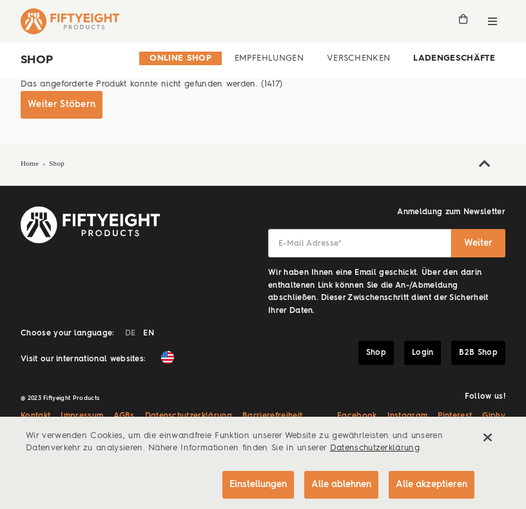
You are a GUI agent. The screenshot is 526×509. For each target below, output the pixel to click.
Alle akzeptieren (431, 484)
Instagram (407, 416)
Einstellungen (258, 484)
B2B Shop (478, 353)
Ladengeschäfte (454, 58)
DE (130, 333)
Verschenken (359, 58)
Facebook (357, 416)
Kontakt (35, 416)
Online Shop (180, 58)
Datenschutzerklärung (189, 416)
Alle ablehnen (341, 484)
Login (423, 353)
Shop (56, 163)
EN (148, 333)
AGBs (123, 416)
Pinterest (455, 416)
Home (31, 163)
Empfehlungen (269, 58)
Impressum (82, 416)
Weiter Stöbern (61, 104)
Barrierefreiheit (272, 416)
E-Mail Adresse (310, 244)
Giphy (493, 416)
